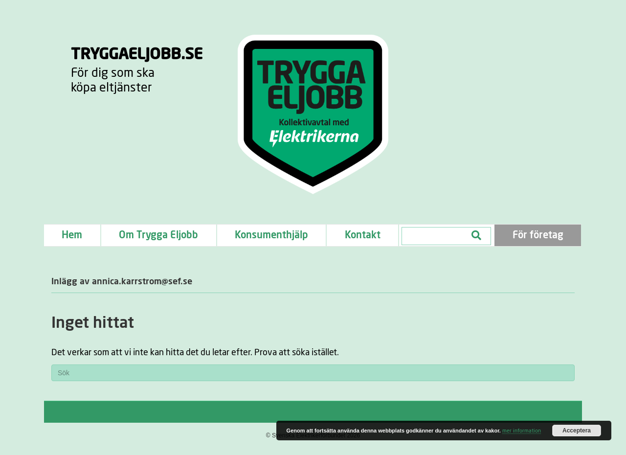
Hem (72, 235)
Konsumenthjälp (271, 235)
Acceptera (576, 430)
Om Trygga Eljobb (158, 235)
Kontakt (362, 235)
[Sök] (313, 372)
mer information (521, 430)
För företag (538, 235)
